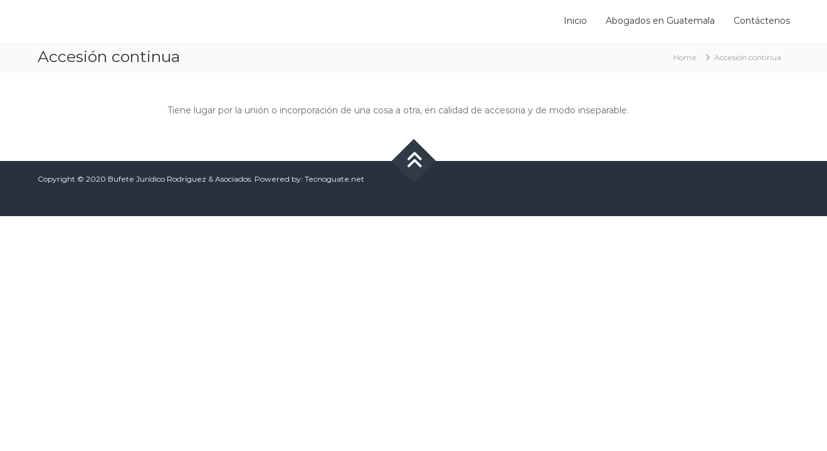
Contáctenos (762, 20)
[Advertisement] (414, 310)
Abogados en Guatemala (660, 20)
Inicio (575, 20)
